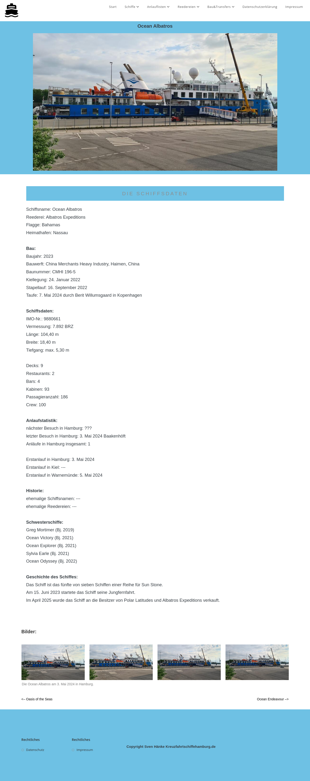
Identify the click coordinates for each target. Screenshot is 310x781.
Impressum (294, 7)
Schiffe (132, 7)
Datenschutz (35, 750)
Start (113, 7)
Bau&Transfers (221, 7)
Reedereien (189, 7)
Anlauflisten (158, 7)
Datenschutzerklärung (259, 7)
